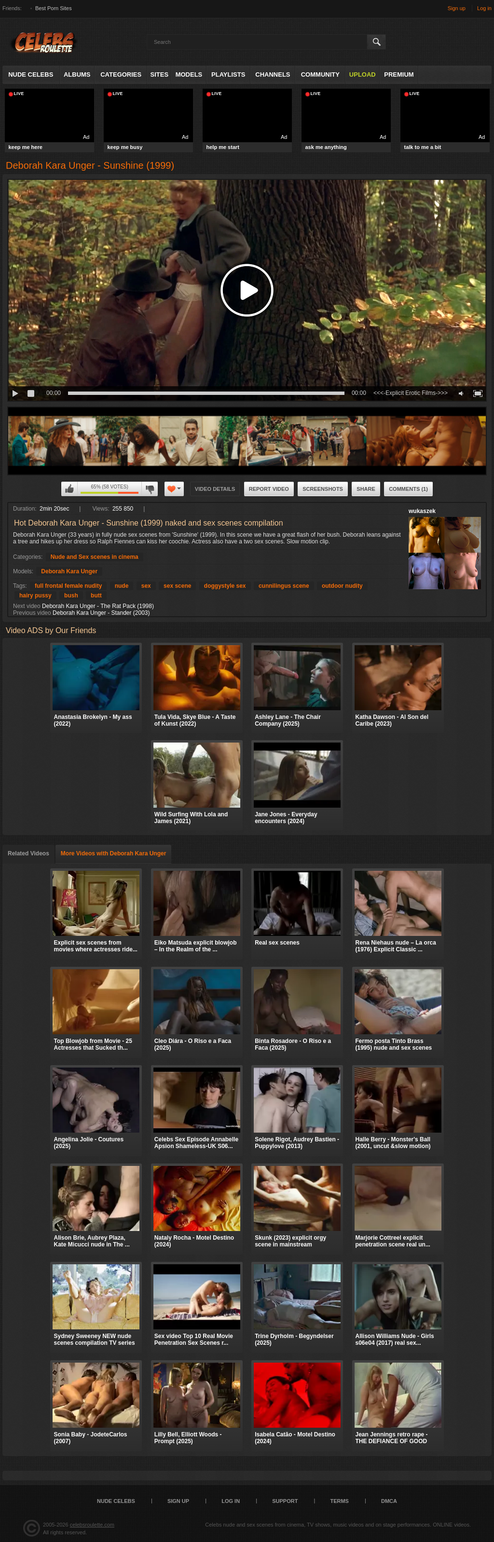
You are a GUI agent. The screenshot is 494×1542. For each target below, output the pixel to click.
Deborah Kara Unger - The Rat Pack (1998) (98, 606)
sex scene (177, 585)
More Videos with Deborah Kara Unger (113, 853)
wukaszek (422, 511)
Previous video (32, 612)
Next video (27, 606)
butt (96, 595)
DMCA (389, 1501)
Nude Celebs (30, 74)
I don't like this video (149, 489)
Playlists (228, 74)
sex (146, 585)
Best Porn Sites (53, 8)
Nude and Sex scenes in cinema (94, 557)
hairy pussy (35, 595)
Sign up (457, 8)
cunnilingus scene (284, 585)
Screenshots (322, 489)
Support (285, 1501)
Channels (272, 74)
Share (366, 489)
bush (71, 595)
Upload (362, 74)
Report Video (269, 489)
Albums (77, 74)
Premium (398, 74)
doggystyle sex (225, 585)
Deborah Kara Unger (69, 571)
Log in (484, 8)
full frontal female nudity (68, 585)
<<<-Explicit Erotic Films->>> (410, 393)
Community (320, 74)
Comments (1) (408, 489)
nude (122, 585)
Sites (160, 74)
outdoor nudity (342, 585)
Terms (339, 1501)
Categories (120, 74)
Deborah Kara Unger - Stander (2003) (101, 612)
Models (189, 74)
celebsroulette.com (92, 1525)
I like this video (69, 489)
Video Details (215, 489)
